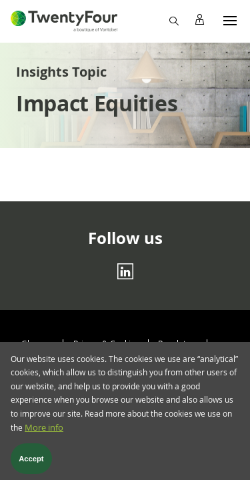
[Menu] (230, 20)
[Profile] (199, 20)
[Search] (173, 20)
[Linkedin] (125, 271)
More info (44, 435)
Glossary (37, 343)
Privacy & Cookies (106, 343)
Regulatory (178, 343)
